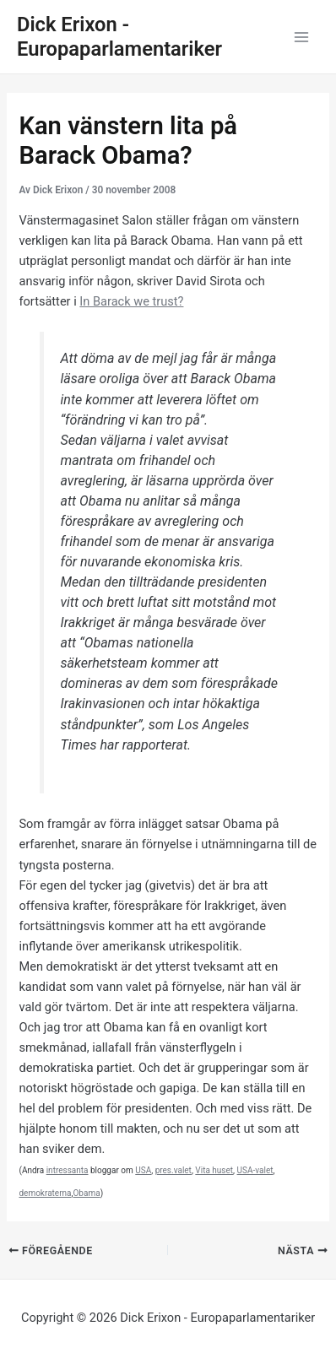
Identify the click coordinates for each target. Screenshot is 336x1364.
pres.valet (173, 1170)
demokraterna (45, 1193)
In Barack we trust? (131, 301)
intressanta (67, 1170)
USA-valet (255, 1170)
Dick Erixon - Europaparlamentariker (119, 37)
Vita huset (214, 1170)
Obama (86, 1193)
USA (143, 1170)
